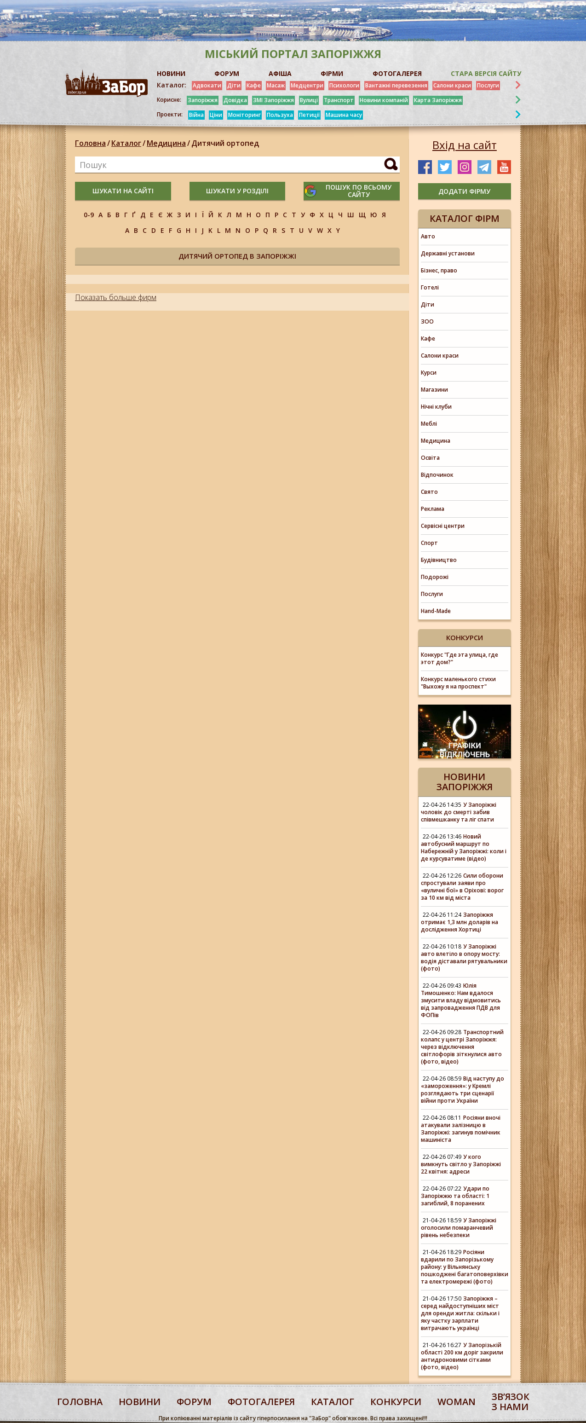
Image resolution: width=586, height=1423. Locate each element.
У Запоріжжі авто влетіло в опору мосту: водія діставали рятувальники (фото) (464, 957)
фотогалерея (261, 1401)
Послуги (488, 85)
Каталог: (171, 85)
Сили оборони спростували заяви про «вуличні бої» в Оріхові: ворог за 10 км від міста (462, 887)
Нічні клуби (436, 407)
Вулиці (309, 100)
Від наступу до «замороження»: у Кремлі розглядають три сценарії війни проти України (462, 1090)
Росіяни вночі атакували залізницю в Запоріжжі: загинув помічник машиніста (460, 1129)
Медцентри (307, 85)
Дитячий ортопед (225, 143)
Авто (428, 236)
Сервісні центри (443, 526)
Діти (234, 85)
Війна (196, 115)
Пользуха (280, 115)
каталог (332, 1401)
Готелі (430, 287)
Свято (429, 492)
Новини (140, 1401)
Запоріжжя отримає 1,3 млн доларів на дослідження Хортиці (459, 922)
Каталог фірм (465, 218)
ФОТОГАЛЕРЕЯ (397, 73)
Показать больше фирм (115, 297)
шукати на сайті (123, 190)
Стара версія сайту (486, 73)
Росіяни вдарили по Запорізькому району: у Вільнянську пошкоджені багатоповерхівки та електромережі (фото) (464, 1266)
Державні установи (448, 253)
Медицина (166, 143)
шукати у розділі (237, 190)
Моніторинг (244, 115)
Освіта (430, 458)
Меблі (429, 424)
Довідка (235, 100)
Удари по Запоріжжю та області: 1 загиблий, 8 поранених (455, 1196)
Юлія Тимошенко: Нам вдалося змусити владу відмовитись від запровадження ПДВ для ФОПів (461, 1000)
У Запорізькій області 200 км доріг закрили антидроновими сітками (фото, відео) (462, 1356)
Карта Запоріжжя (438, 100)
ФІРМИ (332, 73)
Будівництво (439, 560)
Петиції (309, 115)
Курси (429, 372)
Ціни (216, 115)
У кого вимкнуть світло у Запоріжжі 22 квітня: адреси (461, 1164)
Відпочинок (437, 475)
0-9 (89, 214)
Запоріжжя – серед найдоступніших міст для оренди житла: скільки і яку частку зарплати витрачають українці (460, 1313)
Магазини (434, 389)
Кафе (254, 85)
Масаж (276, 85)
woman (456, 1401)
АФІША (280, 73)
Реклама (432, 509)
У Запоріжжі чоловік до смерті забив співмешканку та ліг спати (458, 812)
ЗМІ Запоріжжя (273, 100)
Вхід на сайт (464, 145)
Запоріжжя (203, 100)
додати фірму (464, 191)
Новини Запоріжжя (465, 781)
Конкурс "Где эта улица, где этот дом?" (459, 658)
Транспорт (339, 100)
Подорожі (434, 577)
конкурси (395, 1401)
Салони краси (452, 85)
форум (194, 1401)
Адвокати (207, 85)
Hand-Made (436, 611)
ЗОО (427, 321)
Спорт (429, 543)
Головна (90, 143)
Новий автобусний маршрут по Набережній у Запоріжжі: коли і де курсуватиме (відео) (463, 847)
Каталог (126, 143)
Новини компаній (384, 100)
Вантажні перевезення (396, 85)
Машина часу (344, 115)
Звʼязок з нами (510, 1401)
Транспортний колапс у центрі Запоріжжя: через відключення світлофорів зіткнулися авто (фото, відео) (462, 1046)
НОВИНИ (171, 73)
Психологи (344, 85)
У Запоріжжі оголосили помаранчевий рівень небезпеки (458, 1227)
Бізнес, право (439, 270)
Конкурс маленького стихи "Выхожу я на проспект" (458, 682)
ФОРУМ (226, 73)
